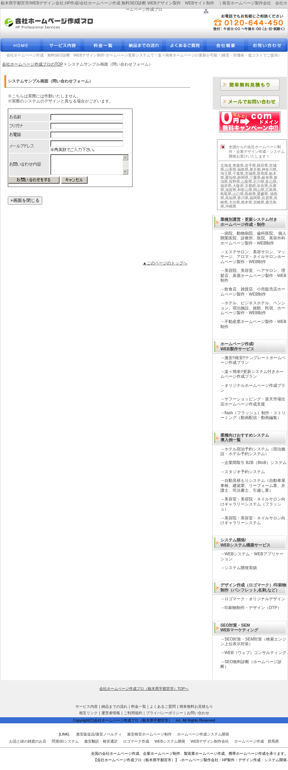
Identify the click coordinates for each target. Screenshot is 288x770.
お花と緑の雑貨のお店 (27, 741)
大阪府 (238, 186)
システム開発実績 (240, 567)
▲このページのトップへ (165, 263)
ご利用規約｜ (135, 713)
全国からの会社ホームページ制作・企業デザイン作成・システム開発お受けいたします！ (257, 152)
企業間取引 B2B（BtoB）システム (255, 462)
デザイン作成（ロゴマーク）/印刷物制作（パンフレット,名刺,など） (253, 587)
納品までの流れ (114, 706)
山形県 (230, 169)
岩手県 (250, 165)
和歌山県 (244, 190)
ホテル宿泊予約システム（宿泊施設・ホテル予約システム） (252, 451)
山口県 (238, 194)
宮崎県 (258, 202)
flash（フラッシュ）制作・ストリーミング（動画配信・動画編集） (253, 415)
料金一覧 (138, 706)
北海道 (226, 165)
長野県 (234, 182)
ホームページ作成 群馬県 (256, 741)
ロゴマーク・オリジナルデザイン (254, 599)
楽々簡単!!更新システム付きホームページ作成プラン (252, 374)
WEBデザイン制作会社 (210, 741)
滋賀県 (230, 190)
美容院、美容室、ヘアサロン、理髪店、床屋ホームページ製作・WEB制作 (253, 275)
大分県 (234, 202)
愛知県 (230, 178)
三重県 (255, 178)
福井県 (226, 186)
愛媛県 (262, 194)
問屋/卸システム (65, 741)
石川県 (258, 182)
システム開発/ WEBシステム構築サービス (245, 542)
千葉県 (238, 173)
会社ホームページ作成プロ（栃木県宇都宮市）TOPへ (144, 688)
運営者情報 (110, 713)
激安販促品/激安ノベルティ (99, 734)
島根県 (250, 194)
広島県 (271, 190)
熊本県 (246, 202)
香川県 (242, 198)
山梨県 (246, 182)
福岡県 (255, 198)
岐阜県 (267, 178)
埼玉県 (226, 173)
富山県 (271, 182)
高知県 (230, 198)
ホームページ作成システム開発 (203, 734)
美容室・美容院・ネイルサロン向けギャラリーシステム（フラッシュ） (252, 504)
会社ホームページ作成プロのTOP (32, 64)
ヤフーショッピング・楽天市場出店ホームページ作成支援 (252, 401)
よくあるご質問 (163, 706)
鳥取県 (226, 194)
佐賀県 (267, 198)
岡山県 (258, 190)
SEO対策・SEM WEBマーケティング (239, 627)
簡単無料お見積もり (196, 706)
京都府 (250, 186)
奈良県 (262, 186)
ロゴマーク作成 (136, 741)
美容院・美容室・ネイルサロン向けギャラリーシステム (252, 520)
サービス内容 (86, 706)
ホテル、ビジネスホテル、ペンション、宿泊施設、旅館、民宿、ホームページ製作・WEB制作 (252, 308)
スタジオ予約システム (244, 471)
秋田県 (262, 165)
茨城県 (250, 173)
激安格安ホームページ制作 (149, 734)
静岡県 (242, 178)
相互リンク (88, 713)
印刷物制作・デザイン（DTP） (252, 607)
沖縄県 (230, 206)
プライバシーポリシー (164, 713)
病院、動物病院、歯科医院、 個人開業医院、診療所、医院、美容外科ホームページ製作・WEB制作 (253, 238)
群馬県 (262, 173)
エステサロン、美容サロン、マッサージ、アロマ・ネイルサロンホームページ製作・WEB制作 (252, 257)
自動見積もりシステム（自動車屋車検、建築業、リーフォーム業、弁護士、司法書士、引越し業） (252, 485)
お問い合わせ (198, 713)
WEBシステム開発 (169, 741)
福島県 (242, 169)
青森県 (238, 165)
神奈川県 (269, 169)
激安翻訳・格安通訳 (101, 741)
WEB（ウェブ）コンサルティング (255, 652)
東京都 (255, 169)
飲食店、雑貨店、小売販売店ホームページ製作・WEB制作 (252, 291)
